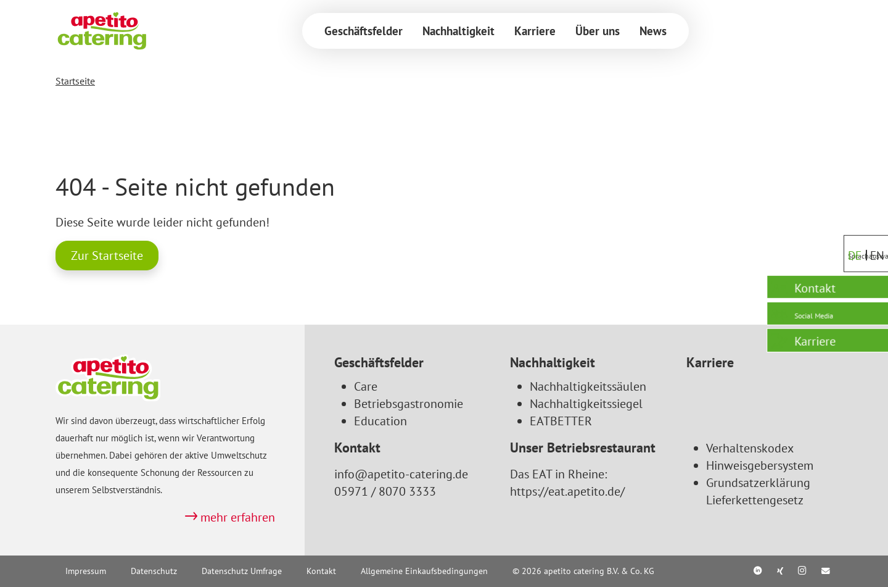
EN (872, 233)
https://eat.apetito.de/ (567, 491)
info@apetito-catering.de (401, 474)
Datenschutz (154, 571)
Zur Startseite (107, 256)
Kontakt (321, 571)
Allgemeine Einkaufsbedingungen (424, 571)
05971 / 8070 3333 (385, 491)
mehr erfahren (237, 517)
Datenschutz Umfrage (242, 571)
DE (848, 233)
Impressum (85, 571)
